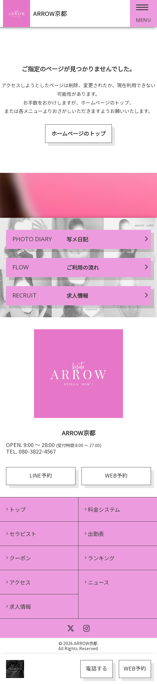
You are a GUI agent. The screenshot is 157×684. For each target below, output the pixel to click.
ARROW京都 (50, 13)
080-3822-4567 (37, 451)
